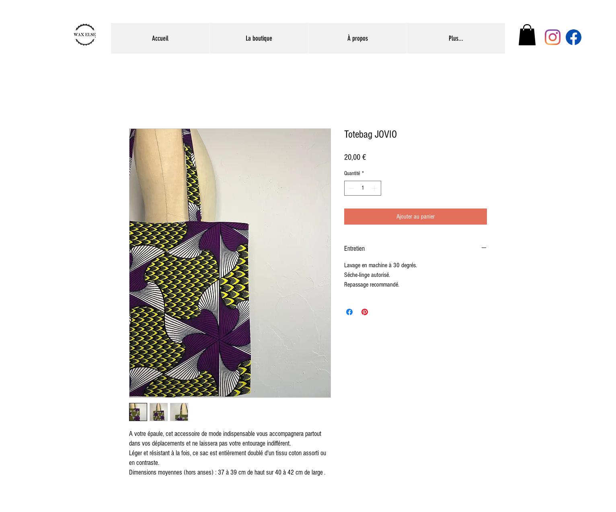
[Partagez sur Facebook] (349, 312)
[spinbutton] (362, 188)
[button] (527, 34)
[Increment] (375, 188)
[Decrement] (350, 188)
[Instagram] (553, 37)
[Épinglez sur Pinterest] (365, 312)
